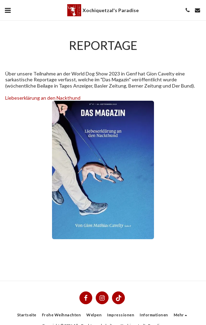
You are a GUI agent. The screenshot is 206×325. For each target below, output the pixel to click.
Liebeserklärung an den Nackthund (42, 98)
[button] (8, 10)
